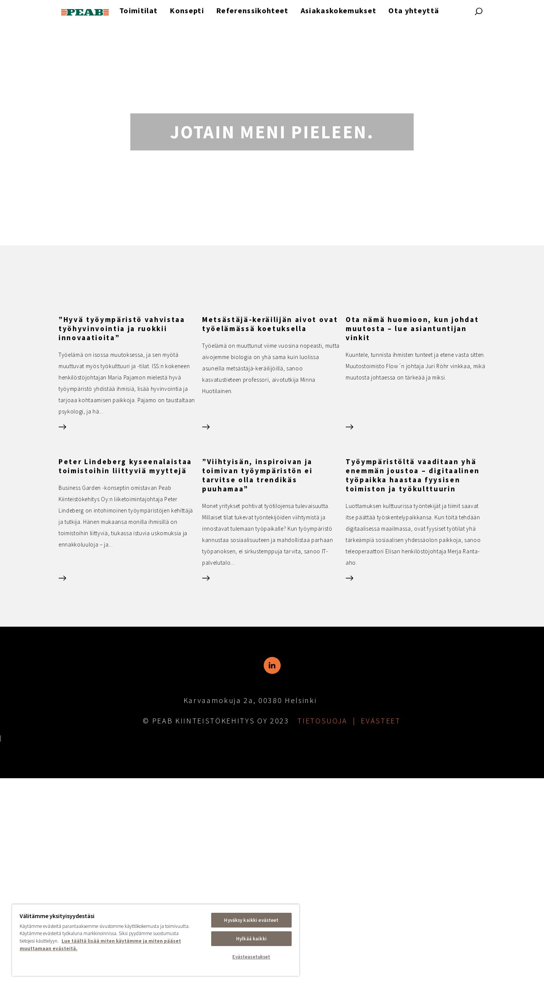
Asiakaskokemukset (339, 10)
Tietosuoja (322, 930)
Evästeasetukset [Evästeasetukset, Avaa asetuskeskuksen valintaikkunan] (251, 957)
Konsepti (187, 10)
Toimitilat (138, 10)
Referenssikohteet (252, 10)
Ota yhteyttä (413, 10)
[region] (155, 940)
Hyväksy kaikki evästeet (251, 920)
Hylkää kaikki (251, 938)
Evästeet (380, 930)
